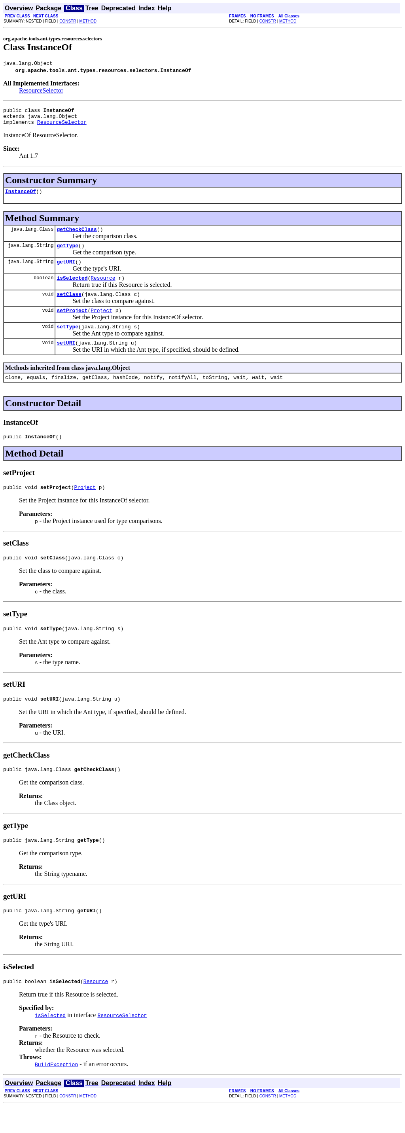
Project (101, 323)
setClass (69, 305)
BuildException (56, 1091)
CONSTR (67, 21)
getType (67, 253)
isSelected (72, 288)
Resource (103, 288)
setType (67, 340)
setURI (66, 358)
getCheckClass (77, 236)
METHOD (88, 21)
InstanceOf (20, 197)
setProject (72, 323)
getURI (66, 271)
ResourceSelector (41, 91)
